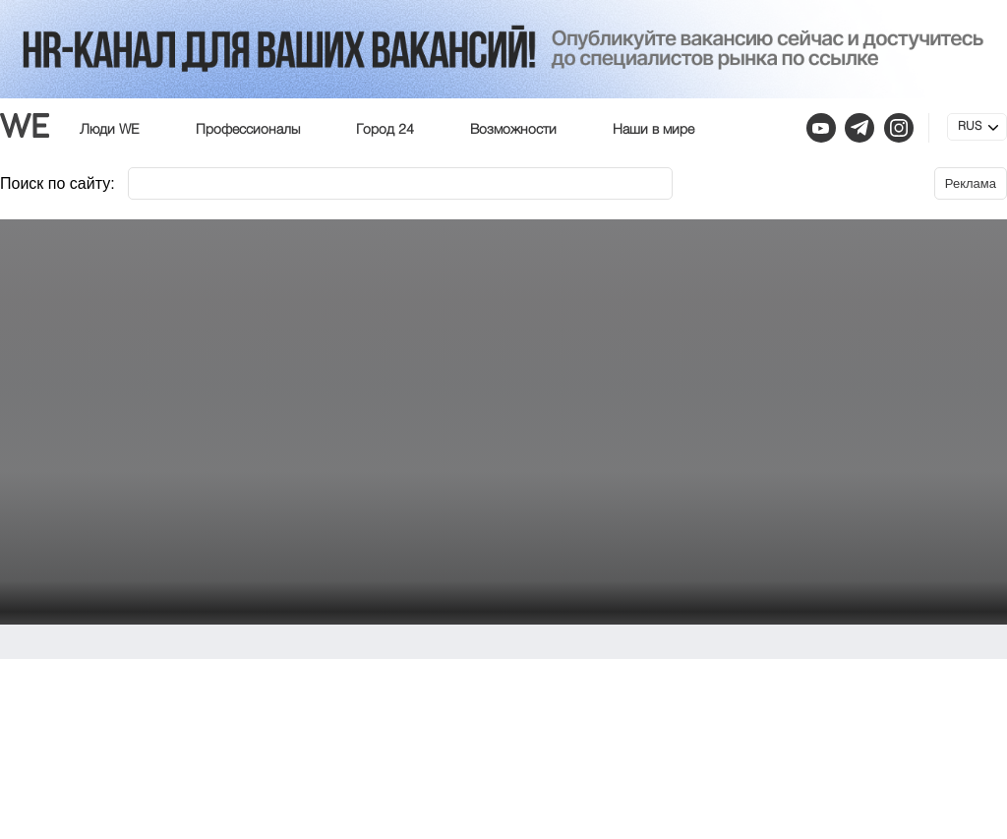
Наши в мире (653, 130)
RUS (969, 127)
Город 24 (385, 130)
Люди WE (110, 130)
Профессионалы (248, 130)
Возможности (513, 130)
